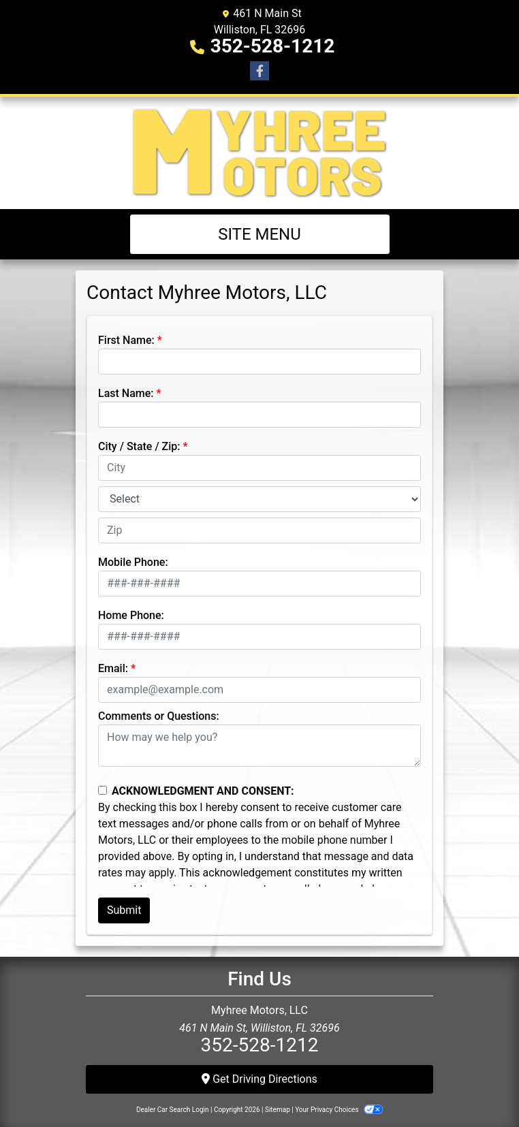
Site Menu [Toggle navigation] (259, 234)
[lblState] (259, 499)
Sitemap (277, 1109)
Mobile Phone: (133, 562)
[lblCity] (259, 468)
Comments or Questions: (158, 716)
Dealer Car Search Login (172, 1109)
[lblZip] (259, 530)
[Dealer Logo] (259, 153)
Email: (113, 668)
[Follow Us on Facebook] (259, 71)
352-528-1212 (272, 46)
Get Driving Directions (259, 1079)
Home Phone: (131, 615)
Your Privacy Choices (339, 1109)
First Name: (126, 340)
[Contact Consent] (102, 790)
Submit (124, 910)
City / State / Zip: (139, 446)
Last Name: (126, 393)
